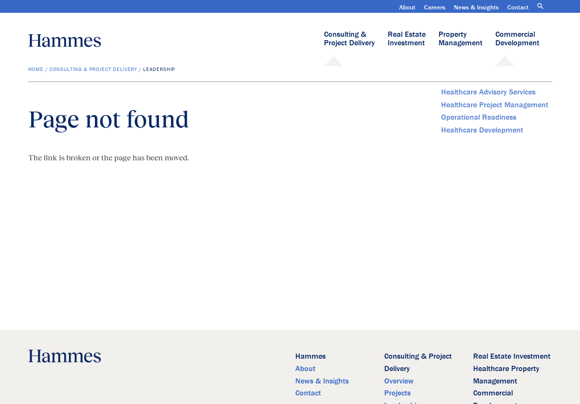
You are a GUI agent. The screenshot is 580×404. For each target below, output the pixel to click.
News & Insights (476, 7)
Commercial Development (517, 38)
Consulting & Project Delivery (349, 38)
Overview (399, 381)
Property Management (461, 38)
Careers (434, 7)
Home (36, 69)
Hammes (310, 356)
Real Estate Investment (407, 38)
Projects (397, 393)
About (407, 7)
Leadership (159, 69)
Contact (518, 7)
